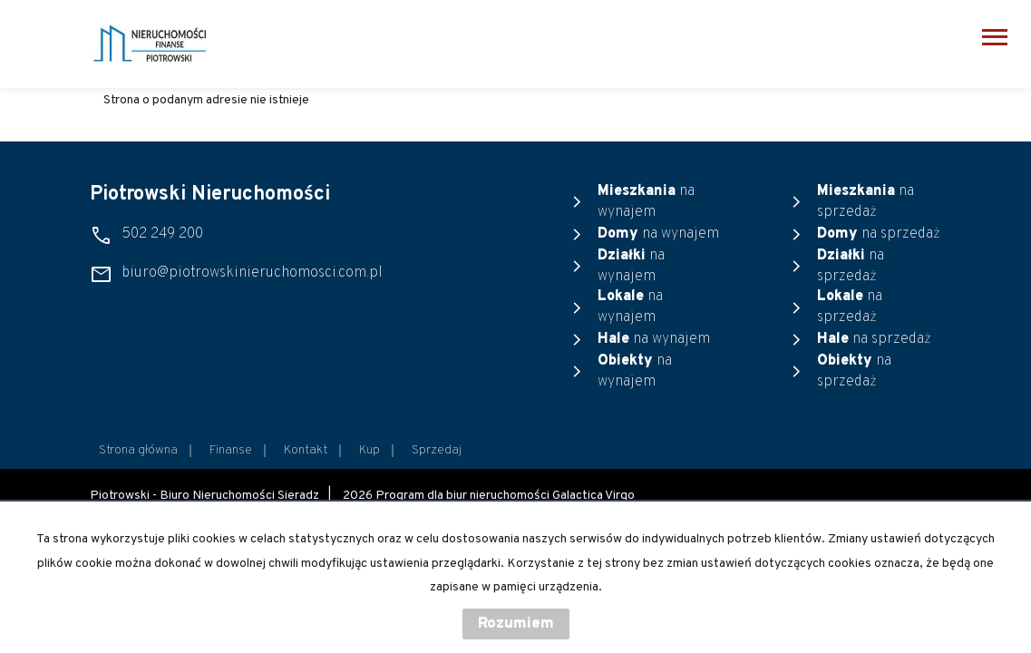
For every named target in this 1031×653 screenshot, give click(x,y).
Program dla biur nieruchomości (463, 495)
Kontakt (305, 450)
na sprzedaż (865, 201)
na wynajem (646, 201)
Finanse (230, 450)
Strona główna (138, 450)
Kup (369, 450)
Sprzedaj (437, 450)
